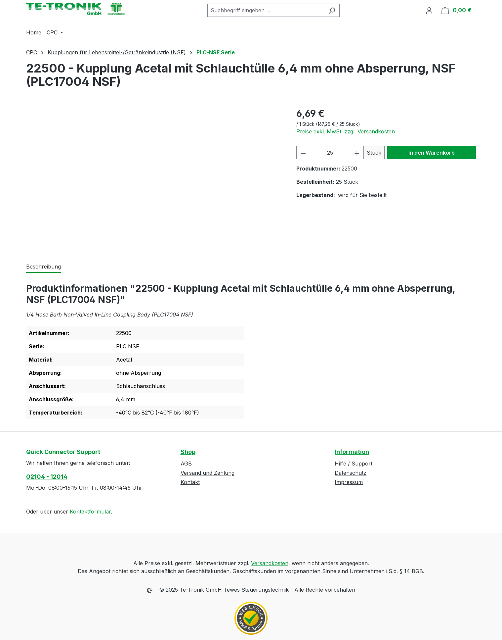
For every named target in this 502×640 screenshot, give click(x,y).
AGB (186, 463)
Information (352, 451)
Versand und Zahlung (207, 472)
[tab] (43, 267)
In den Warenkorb (431, 152)
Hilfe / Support (353, 463)
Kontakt (190, 482)
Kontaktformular (90, 511)
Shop (188, 451)
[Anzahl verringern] (303, 152)
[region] (155, 178)
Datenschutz (350, 472)
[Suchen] (332, 10)
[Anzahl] (330, 152)
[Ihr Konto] (429, 10)
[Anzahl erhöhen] (357, 152)
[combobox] (265, 10)
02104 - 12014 (46, 476)
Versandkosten (269, 563)
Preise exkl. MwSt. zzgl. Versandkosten (345, 131)
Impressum (349, 482)
